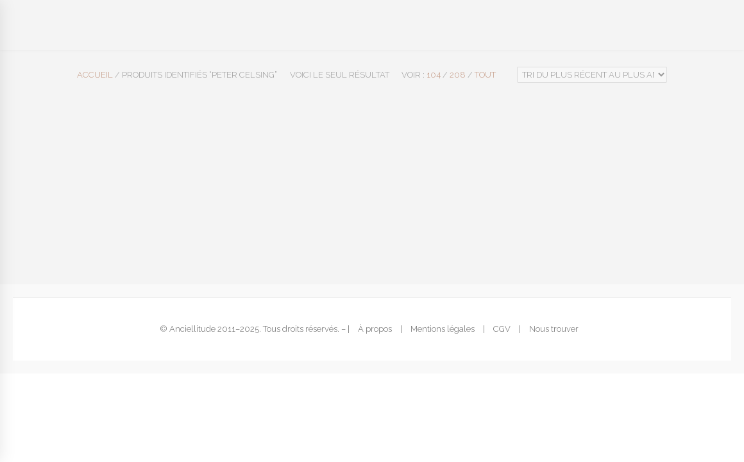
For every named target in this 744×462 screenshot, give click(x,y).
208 (458, 75)
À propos (375, 329)
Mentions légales (442, 329)
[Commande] (592, 75)
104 (434, 75)
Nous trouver (554, 329)
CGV (502, 329)
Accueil (95, 75)
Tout (485, 75)
